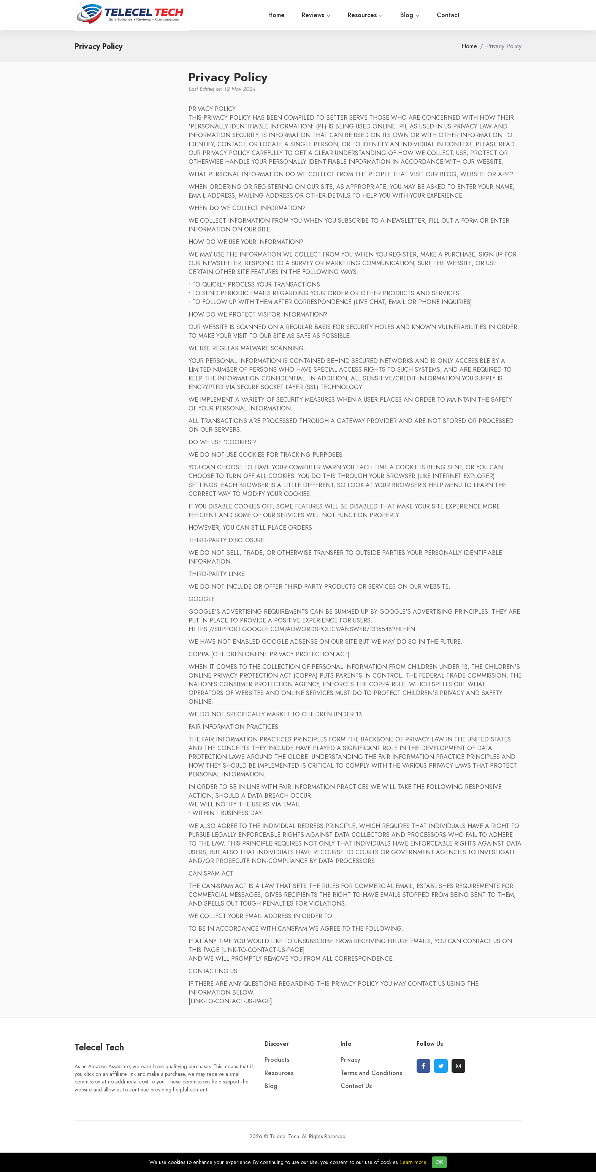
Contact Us (356, 1086)
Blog (356, 15)
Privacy (350, 1060)
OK (439, 1162)
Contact (395, 15)
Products (277, 1060)
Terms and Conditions (371, 1073)
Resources (312, 15)
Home (223, 15)
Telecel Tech (99, 1047)
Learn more (413, 1162)
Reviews (263, 15)
